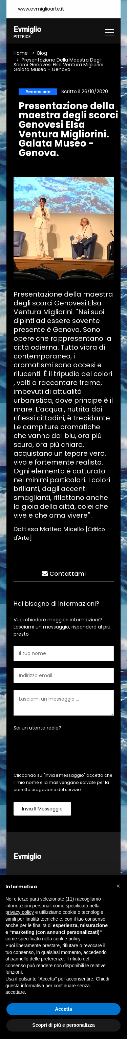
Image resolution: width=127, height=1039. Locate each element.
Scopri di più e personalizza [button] (63, 1025)
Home (21, 53)
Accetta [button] (63, 1009)
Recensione (37, 92)
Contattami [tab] (64, 573)
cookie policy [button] (67, 938)
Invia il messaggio (42, 808)
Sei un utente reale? (37, 727)
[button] (118, 886)
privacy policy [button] (19, 912)
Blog (42, 53)
